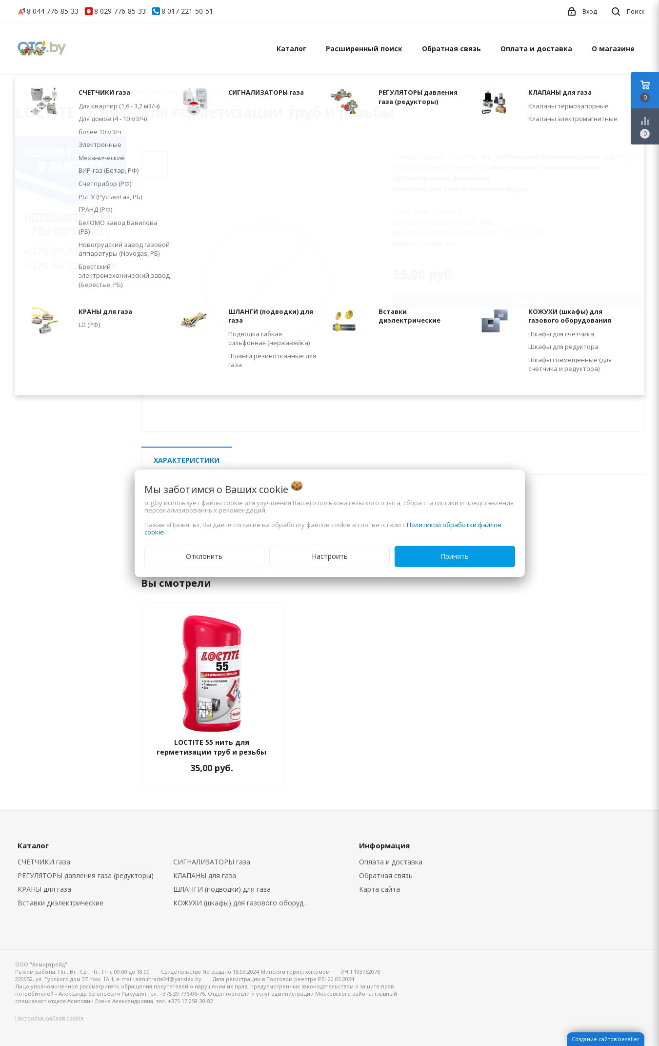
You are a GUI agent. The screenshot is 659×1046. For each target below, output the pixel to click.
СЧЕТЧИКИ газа (44, 861)
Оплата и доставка (536, 48)
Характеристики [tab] (187, 460)
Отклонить (204, 556)
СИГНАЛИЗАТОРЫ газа (211, 861)
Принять (454, 556)
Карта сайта (379, 889)
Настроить (330, 556)
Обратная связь (451, 48)
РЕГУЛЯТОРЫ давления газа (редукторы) (86, 875)
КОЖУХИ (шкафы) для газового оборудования (244, 902)
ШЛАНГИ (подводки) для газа (222, 889)
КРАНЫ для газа (44, 889)
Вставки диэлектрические (60, 902)
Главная (27, 92)
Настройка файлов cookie (49, 1018)
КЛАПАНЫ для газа (204, 875)
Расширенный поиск (364, 48)
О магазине (613, 48)
